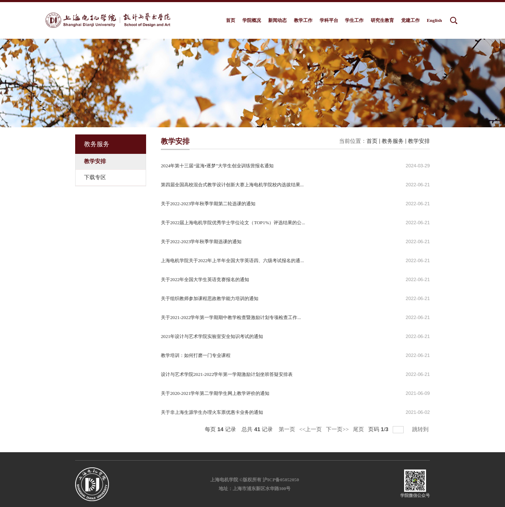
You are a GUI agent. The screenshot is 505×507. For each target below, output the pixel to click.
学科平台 (329, 20)
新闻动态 (277, 20)
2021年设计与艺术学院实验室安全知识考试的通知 (212, 336)
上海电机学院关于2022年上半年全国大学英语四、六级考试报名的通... (232, 260)
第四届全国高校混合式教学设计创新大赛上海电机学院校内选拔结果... (232, 184)
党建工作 (410, 20)
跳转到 (421, 429)
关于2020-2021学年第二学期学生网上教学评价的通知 (215, 393)
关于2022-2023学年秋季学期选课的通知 (201, 241)
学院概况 (251, 20)
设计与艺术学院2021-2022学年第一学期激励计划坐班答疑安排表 (227, 374)
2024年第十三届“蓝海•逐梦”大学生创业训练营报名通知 (217, 165)
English (434, 20)
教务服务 (393, 141)
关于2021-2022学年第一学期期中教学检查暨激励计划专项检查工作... (231, 317)
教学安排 (419, 141)
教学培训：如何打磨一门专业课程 (196, 355)
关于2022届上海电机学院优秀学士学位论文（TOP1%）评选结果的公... (233, 222)
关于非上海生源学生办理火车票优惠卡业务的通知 (212, 412)
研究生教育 (382, 20)
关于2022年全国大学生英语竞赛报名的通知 (205, 279)
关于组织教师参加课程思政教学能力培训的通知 (209, 298)
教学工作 (303, 20)
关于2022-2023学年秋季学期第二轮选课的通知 (208, 203)
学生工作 (354, 20)
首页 (230, 20)
